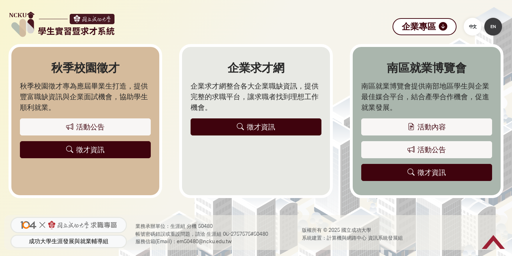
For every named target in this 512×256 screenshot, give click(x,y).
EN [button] (493, 26)
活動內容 (426, 127)
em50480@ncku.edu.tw (204, 241)
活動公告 (426, 149)
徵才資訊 (426, 172)
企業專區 (424, 26)
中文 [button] (472, 26)
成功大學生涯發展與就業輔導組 (68, 241)
